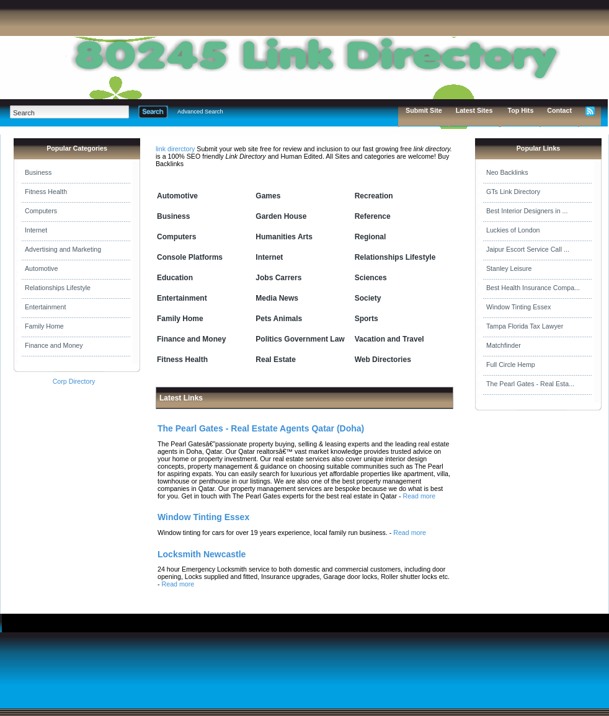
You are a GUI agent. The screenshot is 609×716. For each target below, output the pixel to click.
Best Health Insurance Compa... (533, 287)
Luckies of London (513, 230)
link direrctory (175, 148)
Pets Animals (279, 318)
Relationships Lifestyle (58, 287)
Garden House (281, 216)
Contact (559, 110)
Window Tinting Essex (518, 307)
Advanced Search (200, 111)
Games (268, 196)
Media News (277, 298)
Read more (418, 496)
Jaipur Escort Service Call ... (527, 249)
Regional (370, 236)
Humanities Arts (284, 236)
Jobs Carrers (278, 277)
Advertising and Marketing (63, 249)
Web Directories (383, 359)
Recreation (374, 196)
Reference (373, 216)
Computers (41, 210)
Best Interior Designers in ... (526, 210)
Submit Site (424, 110)
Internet (36, 230)
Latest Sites (474, 110)
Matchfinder (503, 345)
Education (175, 277)
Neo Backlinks (507, 172)
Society (368, 298)
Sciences (371, 277)
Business (38, 172)
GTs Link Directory (513, 191)
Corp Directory (74, 381)
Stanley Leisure (508, 268)
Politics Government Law (300, 339)
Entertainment (45, 307)
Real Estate (276, 359)
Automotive (41, 268)
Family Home (44, 326)
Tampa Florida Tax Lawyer (524, 326)
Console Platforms (190, 257)
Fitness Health (46, 191)
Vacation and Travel (389, 339)
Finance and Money (54, 345)
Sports (366, 318)
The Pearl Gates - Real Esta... (530, 383)
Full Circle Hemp (510, 364)
